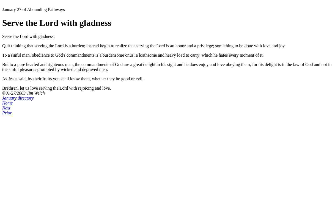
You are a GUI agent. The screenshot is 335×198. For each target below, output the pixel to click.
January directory (18, 98)
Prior (7, 113)
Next (6, 108)
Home (7, 103)
